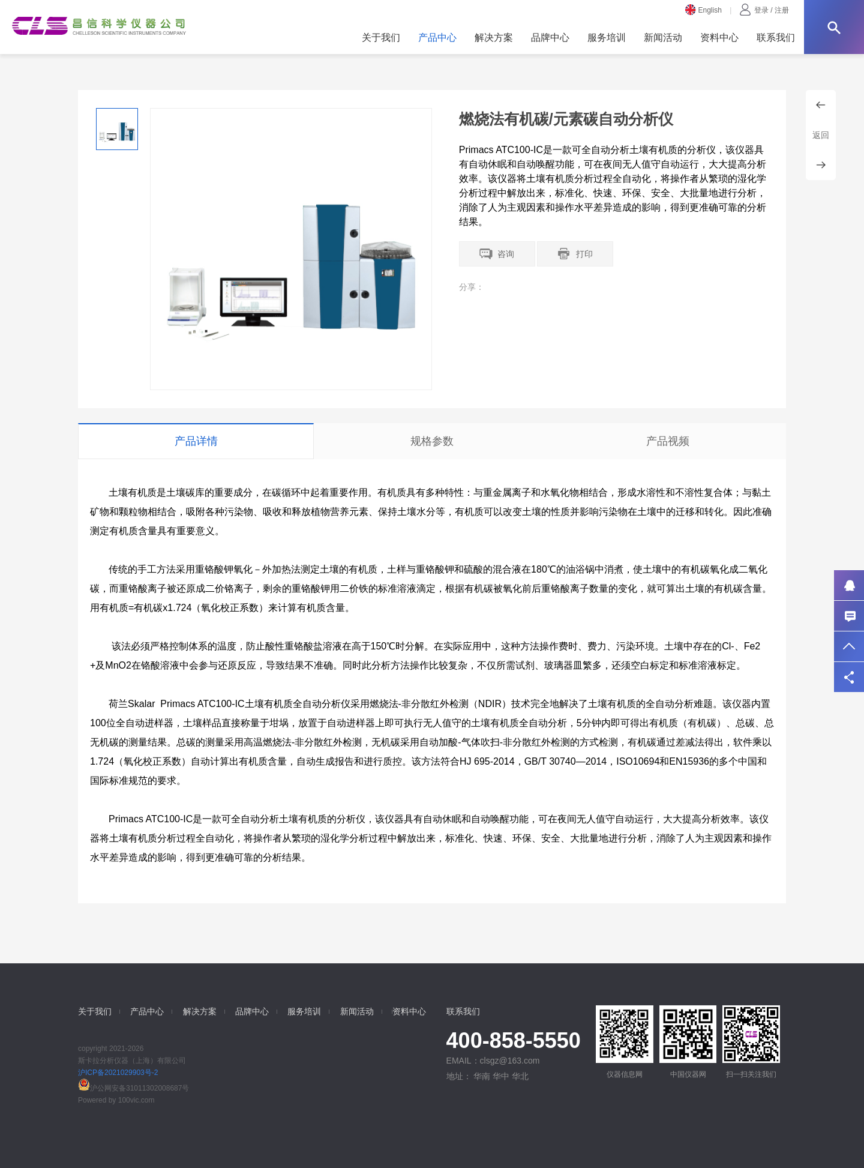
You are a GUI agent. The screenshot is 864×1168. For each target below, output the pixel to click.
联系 (849, 616)
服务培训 (606, 37)
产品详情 (196, 441)
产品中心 (437, 37)
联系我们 (776, 37)
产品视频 (667, 441)
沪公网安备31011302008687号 (133, 1088)
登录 (761, 10)
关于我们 (381, 37)
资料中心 (719, 37)
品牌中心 (550, 37)
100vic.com (136, 1100)
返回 (820, 135)
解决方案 (494, 37)
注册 (782, 10)
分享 (849, 677)
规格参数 (432, 441)
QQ (849, 585)
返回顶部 (849, 646)
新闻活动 (663, 37)
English (703, 10)
